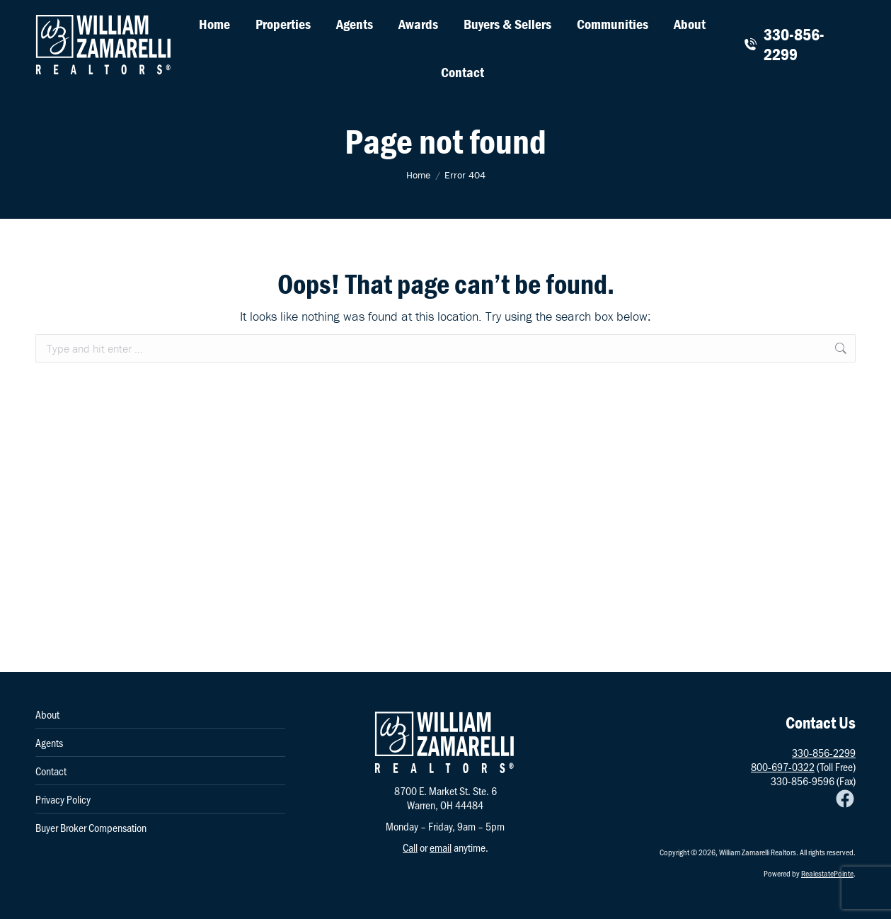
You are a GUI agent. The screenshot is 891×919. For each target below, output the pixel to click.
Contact (51, 771)
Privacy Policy (63, 799)
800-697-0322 (783, 766)
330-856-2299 (783, 44)
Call (410, 847)
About (47, 714)
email (441, 847)
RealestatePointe (827, 873)
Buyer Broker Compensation (90, 828)
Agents (49, 743)
